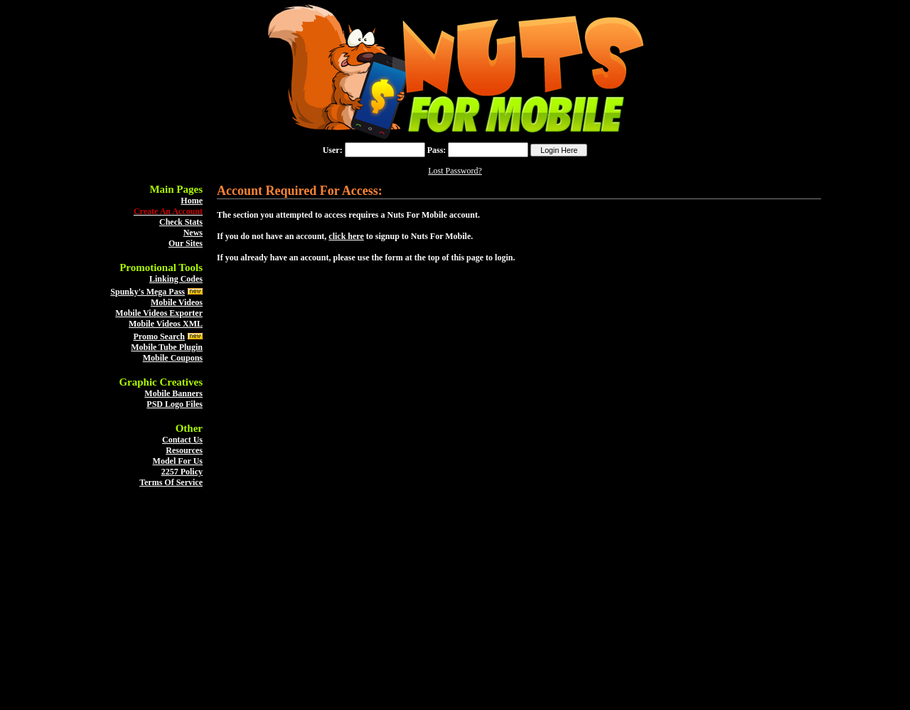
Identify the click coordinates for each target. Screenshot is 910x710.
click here (345, 236)
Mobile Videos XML (166, 324)
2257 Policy (182, 472)
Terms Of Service (171, 482)
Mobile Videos (177, 302)
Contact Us (182, 440)
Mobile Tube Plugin (167, 347)
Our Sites (185, 243)
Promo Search (159, 336)
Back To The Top (455, 694)
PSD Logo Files (174, 404)
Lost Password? (455, 171)
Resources (184, 450)
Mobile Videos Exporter (159, 313)
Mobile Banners (173, 393)
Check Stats (181, 222)
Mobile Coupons (173, 358)
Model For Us (178, 461)
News (193, 233)
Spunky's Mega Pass (147, 292)
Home (192, 201)
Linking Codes (176, 279)
